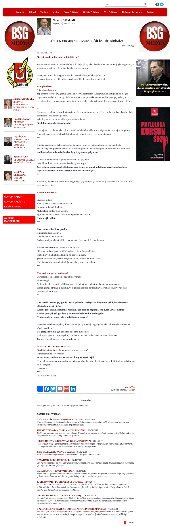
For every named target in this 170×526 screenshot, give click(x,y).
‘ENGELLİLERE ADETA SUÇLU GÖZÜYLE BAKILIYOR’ (21, 143)
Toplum (44, 12)
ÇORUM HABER (13, 196)
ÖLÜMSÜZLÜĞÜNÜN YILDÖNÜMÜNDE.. (24, 161)
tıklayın (85, 405)
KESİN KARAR (12, 206)
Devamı (129, 522)
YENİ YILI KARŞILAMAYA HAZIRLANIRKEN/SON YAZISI (24, 106)
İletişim (150, 12)
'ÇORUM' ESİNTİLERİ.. (20, 179)
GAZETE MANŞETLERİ (12, 219)
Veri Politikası (110, 12)
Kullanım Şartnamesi (132, 12)
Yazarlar (131, 390)
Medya (55, 12)
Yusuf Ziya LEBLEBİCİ (20, 173)
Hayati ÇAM (20, 136)
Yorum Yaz (129, 387)
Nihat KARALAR (22, 119)
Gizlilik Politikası (91, 12)
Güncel (32, 12)
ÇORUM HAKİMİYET (15, 201)
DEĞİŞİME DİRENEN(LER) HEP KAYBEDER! (23, 125)
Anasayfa (20, 12)
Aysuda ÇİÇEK (21, 156)
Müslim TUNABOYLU (23, 99)
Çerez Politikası (71, 12)
